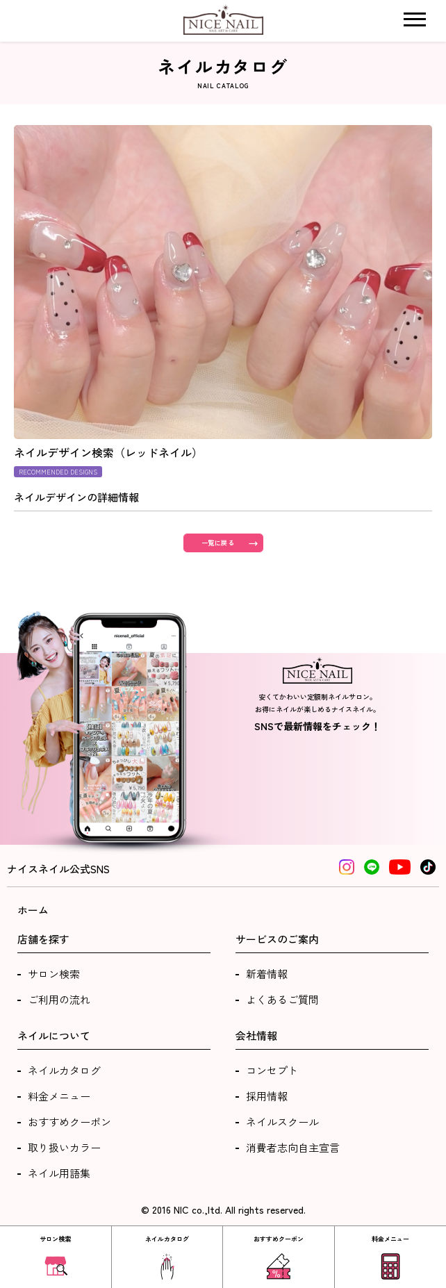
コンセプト (272, 1070)
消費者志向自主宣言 (293, 1147)
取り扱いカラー (64, 1147)
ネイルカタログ (64, 1070)
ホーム (33, 909)
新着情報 (267, 973)
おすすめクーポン (69, 1121)
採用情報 (267, 1096)
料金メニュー (59, 1096)
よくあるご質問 (282, 999)
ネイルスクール (282, 1121)
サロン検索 (54, 973)
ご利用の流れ (59, 999)
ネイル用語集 (59, 1173)
